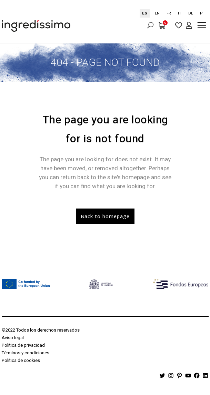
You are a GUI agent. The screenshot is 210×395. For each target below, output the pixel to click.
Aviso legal (13, 337)
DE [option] (190, 13)
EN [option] (157, 13)
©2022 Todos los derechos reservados (41, 330)
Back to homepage (105, 216)
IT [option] (179, 13)
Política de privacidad (23, 345)
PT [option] (202, 13)
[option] (157, 13)
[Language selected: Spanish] (174, 13)
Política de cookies (21, 360)
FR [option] (169, 13)
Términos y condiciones (25, 353)
